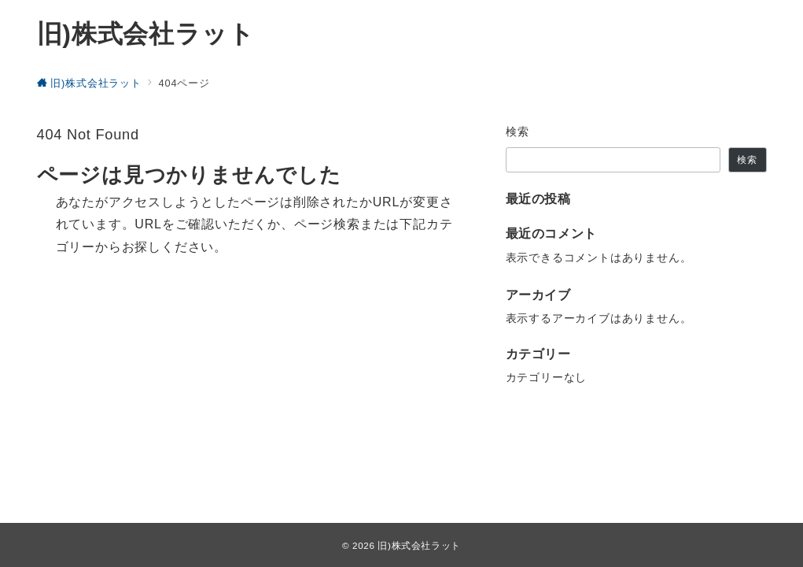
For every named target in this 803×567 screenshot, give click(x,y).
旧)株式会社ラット (146, 33)
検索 (518, 131)
